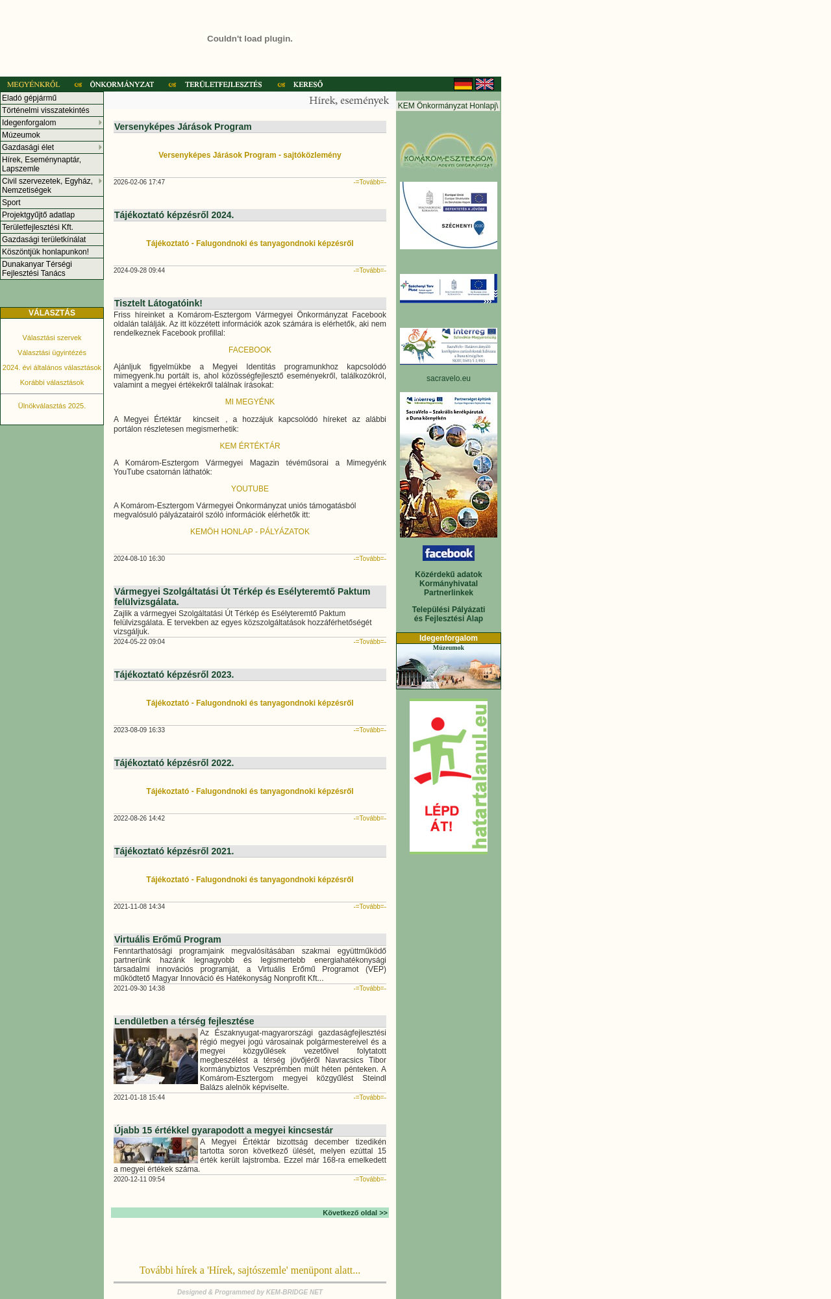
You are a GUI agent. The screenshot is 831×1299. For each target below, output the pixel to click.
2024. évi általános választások (52, 367)
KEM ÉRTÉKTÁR (249, 446)
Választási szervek (51, 337)
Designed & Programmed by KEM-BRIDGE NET (250, 1292)
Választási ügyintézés (52, 352)
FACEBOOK (250, 349)
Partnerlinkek (448, 592)
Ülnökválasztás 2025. (52, 406)
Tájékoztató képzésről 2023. (174, 674)
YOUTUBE (250, 488)
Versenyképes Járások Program (183, 126)
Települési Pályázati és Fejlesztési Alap (449, 614)
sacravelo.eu (449, 378)
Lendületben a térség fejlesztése (184, 1021)
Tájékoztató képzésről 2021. (174, 851)
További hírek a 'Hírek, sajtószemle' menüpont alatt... (250, 1270)
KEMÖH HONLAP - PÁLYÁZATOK (250, 531)
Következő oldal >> (355, 1213)
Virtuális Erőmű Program (167, 939)
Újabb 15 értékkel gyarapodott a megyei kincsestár (223, 1130)
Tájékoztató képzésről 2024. (174, 215)
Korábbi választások (52, 382)
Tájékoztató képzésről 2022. (174, 763)
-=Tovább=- (369, 182)
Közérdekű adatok (448, 574)
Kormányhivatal (448, 583)
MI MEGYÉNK (250, 401)
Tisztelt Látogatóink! (158, 303)
